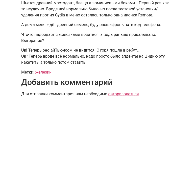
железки (43, 72)
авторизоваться (123, 94)
